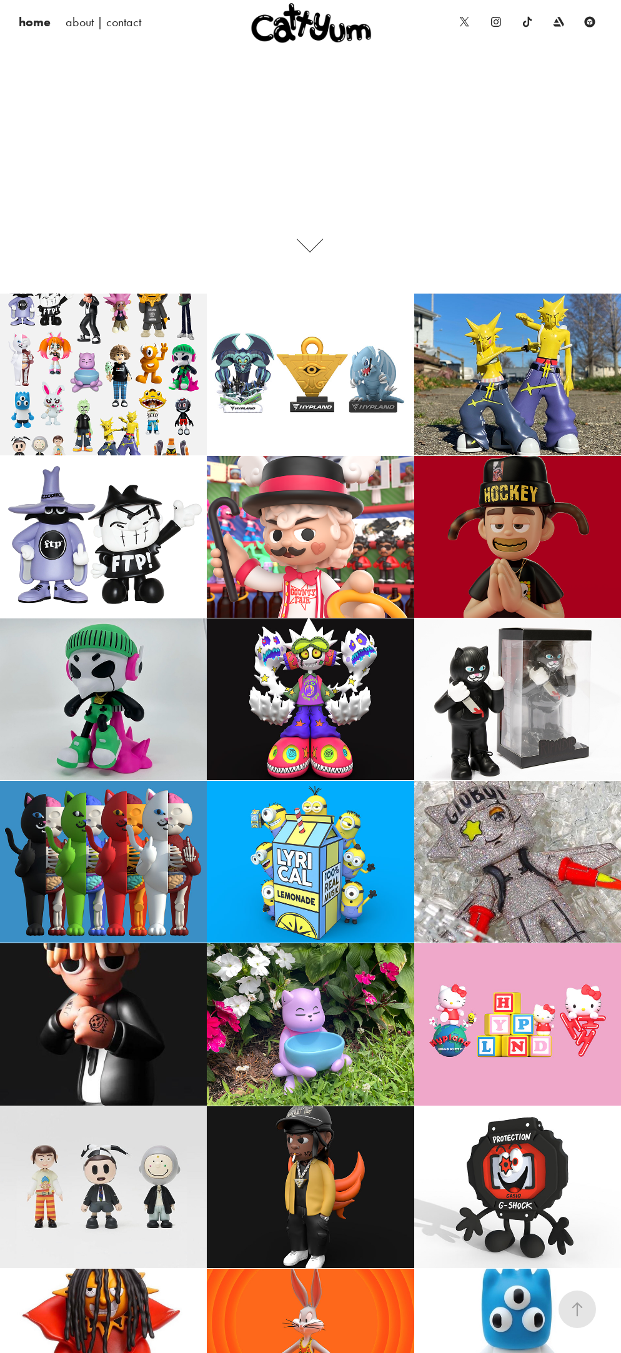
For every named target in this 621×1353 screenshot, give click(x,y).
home (35, 21)
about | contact (103, 21)
